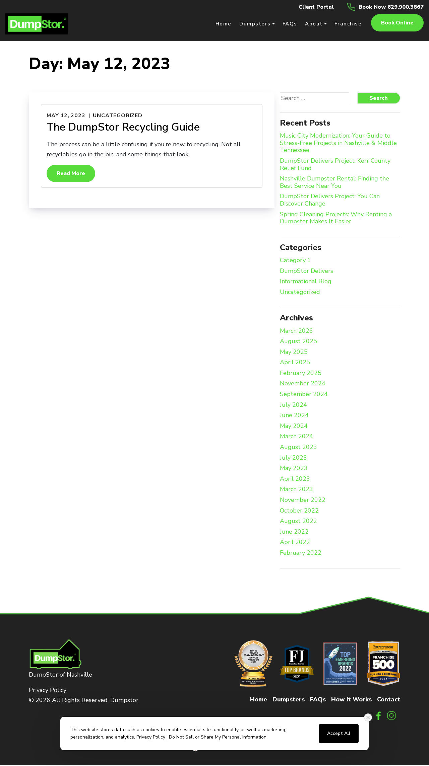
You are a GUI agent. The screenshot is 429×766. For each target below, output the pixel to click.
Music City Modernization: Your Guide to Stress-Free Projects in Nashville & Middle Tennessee (338, 144)
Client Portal (307, 7)
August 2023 (298, 448)
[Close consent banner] (368, 717)
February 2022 (300, 554)
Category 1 (295, 261)
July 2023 (293, 458)
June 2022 (294, 532)
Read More (71, 174)
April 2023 (295, 479)
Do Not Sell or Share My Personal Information (217, 737)
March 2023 (296, 490)
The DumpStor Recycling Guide (123, 128)
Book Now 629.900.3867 (388, 7)
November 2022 (302, 501)
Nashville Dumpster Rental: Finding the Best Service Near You (334, 183)
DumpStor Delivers (306, 272)
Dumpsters (288, 700)
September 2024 (304, 395)
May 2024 (294, 427)
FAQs (318, 700)
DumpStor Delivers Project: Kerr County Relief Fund (335, 165)
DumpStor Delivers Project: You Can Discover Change (330, 201)
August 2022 (298, 522)
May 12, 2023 (66, 116)
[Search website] (314, 99)
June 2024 (294, 416)
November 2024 (302, 384)
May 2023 (294, 469)
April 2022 (295, 543)
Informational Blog (305, 282)
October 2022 (299, 511)
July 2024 (293, 405)
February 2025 (300, 374)
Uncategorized (117, 116)
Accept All (338, 733)
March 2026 (296, 331)
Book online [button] (397, 23)
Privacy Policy (47, 691)
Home (258, 700)
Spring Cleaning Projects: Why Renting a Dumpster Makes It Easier (336, 219)
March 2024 (296, 437)
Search (378, 99)
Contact (388, 700)
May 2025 (294, 353)
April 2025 (295, 363)
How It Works (351, 700)
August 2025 (298, 342)
